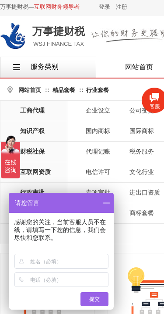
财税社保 (32, 151)
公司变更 (141, 110)
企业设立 (98, 110)
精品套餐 (63, 90)
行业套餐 (97, 90)
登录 (104, 6)
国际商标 (141, 131)
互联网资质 (35, 172)
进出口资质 (144, 192)
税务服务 (141, 151)
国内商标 (98, 131)
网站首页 (29, 90)
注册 (121, 6)
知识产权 (32, 131)
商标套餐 (141, 213)
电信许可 (98, 172)
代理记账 (98, 151)
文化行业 (141, 172)
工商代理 (32, 110)
